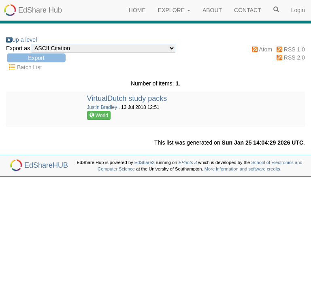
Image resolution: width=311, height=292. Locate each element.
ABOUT (212, 10)
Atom (265, 49)
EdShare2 (144, 162)
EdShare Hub (40, 10)
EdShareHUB (46, 165)
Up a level (24, 39)
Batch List (29, 67)
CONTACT (247, 10)
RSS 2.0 (294, 57)
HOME (137, 10)
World (98, 115)
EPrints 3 (188, 162)
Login (298, 10)
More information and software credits (242, 168)
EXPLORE (174, 10)
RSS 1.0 (294, 49)
